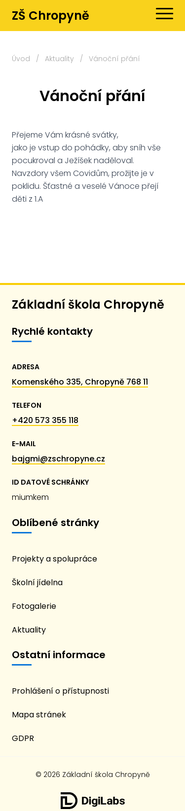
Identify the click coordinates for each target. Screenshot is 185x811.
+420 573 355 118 (45, 420)
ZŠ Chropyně (50, 15)
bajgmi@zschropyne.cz (58, 458)
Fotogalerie (34, 606)
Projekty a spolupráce (54, 558)
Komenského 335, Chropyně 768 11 (80, 382)
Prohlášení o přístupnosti (60, 691)
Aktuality (59, 59)
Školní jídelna (37, 582)
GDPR (23, 738)
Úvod (21, 59)
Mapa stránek (39, 714)
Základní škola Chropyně (88, 304)
